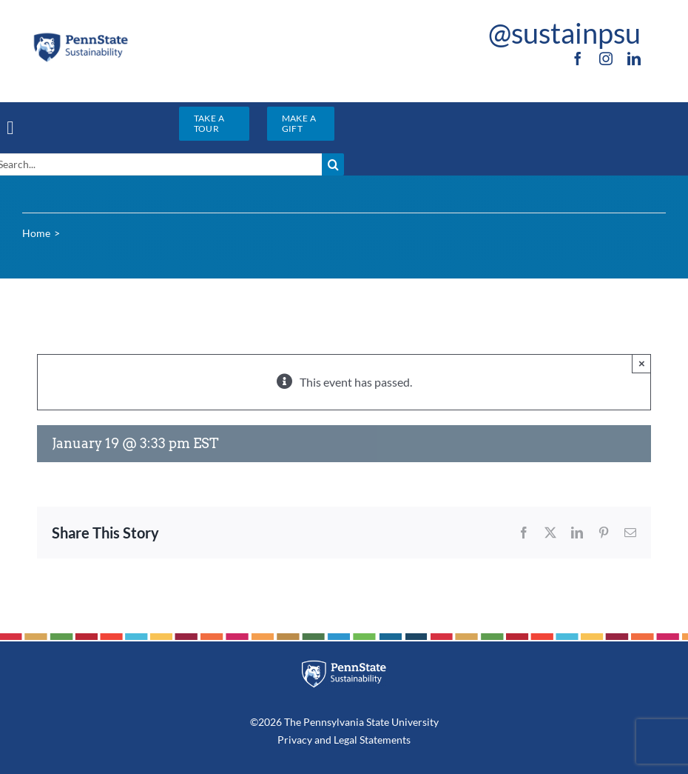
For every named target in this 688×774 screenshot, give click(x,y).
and (323, 739)
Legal (345, 739)
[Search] (333, 164)
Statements (384, 739)
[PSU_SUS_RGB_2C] (80, 37)
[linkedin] (634, 58)
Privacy (294, 739)
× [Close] (641, 363)
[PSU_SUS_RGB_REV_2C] (344, 665)
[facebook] (577, 58)
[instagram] (606, 58)
